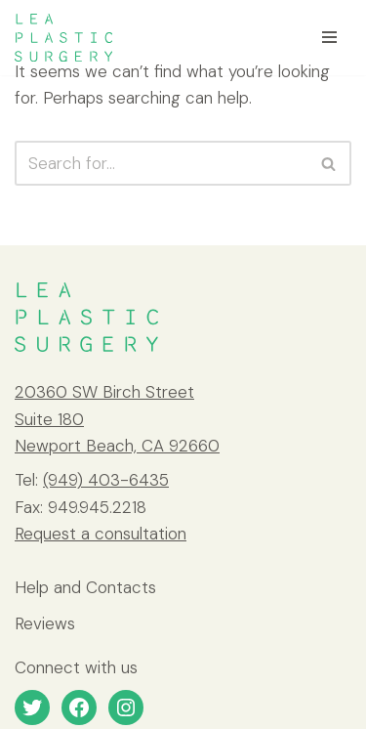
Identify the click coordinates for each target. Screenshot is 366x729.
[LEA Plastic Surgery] (63, 38)
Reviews (45, 623)
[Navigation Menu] (329, 37)
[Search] (161, 163)
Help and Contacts (85, 587)
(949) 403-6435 (106, 480)
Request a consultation (100, 533)
